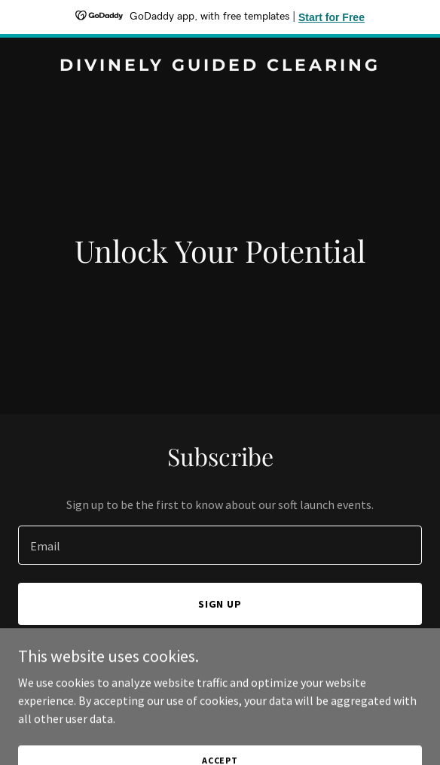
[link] (220, 66)
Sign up (220, 604)
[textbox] (220, 545)
